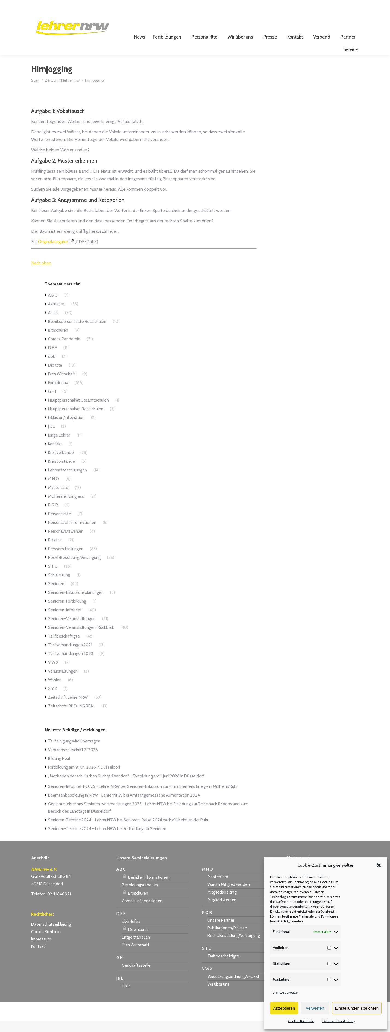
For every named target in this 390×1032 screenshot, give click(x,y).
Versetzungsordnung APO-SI (233, 987)
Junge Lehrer (59, 446)
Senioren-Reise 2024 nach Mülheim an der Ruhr (166, 830)
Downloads (135, 939)
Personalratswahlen (65, 542)
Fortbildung (58, 393)
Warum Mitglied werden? (229, 895)
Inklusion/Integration (66, 428)
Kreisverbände (61, 463)
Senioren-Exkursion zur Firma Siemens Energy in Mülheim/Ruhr (182, 797)
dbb (51, 367)
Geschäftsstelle (136, 976)
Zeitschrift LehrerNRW (68, 708)
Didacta (55, 376)
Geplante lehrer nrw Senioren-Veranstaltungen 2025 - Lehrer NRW (107, 814)
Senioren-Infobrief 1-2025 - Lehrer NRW (84, 797)
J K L (51, 437)
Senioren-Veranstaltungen (72, 629)
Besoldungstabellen (140, 896)
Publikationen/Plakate (227, 938)
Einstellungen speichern (357, 1008)
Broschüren (58, 341)
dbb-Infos (131, 932)
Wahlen (54, 690)
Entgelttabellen (136, 948)
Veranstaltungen (63, 682)
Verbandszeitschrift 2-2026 (73, 760)
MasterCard (217, 887)
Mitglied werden (221, 910)
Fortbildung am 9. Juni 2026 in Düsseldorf (84, 778)
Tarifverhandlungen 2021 (70, 655)
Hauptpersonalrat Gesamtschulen (78, 411)
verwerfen (315, 1008)
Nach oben (41, 273)
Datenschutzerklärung (338, 1021)
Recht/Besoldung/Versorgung (74, 568)
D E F (52, 358)
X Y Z (52, 699)
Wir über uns (218, 995)
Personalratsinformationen (72, 533)
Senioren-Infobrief (65, 620)
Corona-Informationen (142, 911)
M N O (53, 489)
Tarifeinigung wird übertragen (74, 752)
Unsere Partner (220, 931)
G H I (52, 402)
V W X (53, 673)
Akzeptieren (284, 1008)
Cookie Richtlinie (46, 942)
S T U (53, 577)
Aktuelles (56, 314)
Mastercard (58, 498)
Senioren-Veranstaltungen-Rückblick (81, 638)
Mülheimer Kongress (66, 507)
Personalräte (59, 524)
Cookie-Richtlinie (301, 1021)
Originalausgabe (53, 252)
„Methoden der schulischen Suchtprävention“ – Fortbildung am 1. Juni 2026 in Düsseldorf (126, 787)
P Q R (53, 516)
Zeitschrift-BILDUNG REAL (71, 717)
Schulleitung (59, 585)
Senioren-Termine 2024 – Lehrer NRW (82, 830)
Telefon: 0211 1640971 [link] (51, 905)
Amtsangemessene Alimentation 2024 (165, 806)
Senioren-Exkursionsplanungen (76, 603)
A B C (52, 306)
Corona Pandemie (64, 349)
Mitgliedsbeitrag (222, 903)
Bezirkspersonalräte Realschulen (77, 332)
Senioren (56, 594)
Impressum (41, 950)
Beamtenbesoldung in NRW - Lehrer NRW (85, 806)
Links (126, 996)
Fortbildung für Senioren (145, 839)
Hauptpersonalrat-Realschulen (75, 419)
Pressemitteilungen (65, 559)
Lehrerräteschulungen (67, 481)
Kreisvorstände (61, 472)
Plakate (55, 551)
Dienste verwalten (286, 992)
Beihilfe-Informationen (145, 887)
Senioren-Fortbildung (67, 612)
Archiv (53, 323)
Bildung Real (59, 769)
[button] (379, 865)
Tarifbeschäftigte (64, 647)
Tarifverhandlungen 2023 (70, 664)
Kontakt (55, 454)
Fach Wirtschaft (62, 384)
